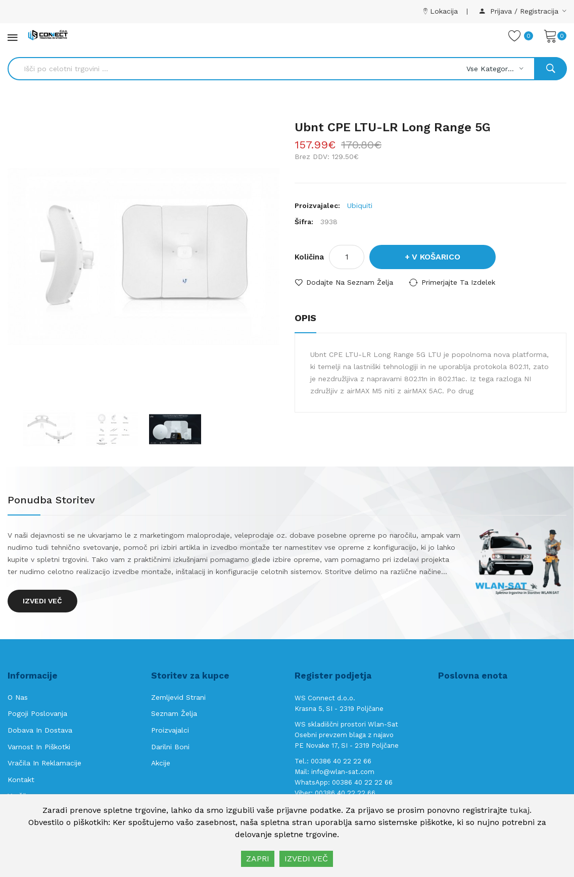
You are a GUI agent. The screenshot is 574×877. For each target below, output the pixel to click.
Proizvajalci (170, 730)
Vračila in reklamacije (44, 763)
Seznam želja (174, 713)
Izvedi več (42, 601)
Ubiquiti (359, 205)
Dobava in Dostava (40, 730)
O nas (18, 697)
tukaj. (521, 810)
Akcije (160, 763)
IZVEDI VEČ (306, 858)
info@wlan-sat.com (342, 772)
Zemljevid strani (178, 697)
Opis (305, 318)
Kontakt (21, 780)
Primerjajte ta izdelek (458, 282)
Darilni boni (170, 747)
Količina (309, 257)
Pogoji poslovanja (37, 713)
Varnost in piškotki (39, 747)
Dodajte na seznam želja (349, 282)
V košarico (436, 257)
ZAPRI (257, 858)
